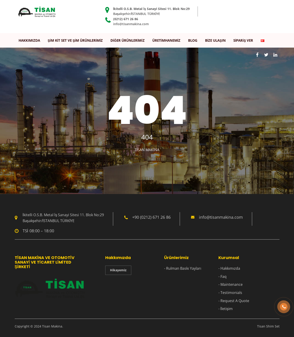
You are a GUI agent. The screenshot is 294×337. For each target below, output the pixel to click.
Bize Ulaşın (215, 40)
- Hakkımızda (229, 268)
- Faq (222, 276)
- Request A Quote (233, 300)
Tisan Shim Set (268, 326)
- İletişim (225, 308)
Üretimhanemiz (166, 40)
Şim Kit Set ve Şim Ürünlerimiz (75, 40)
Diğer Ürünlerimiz (127, 40)
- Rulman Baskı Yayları (182, 268)
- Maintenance (230, 284)
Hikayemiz (118, 270)
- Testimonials (230, 292)
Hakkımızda (29, 40)
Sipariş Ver (243, 40)
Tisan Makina (147, 149)
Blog (192, 40)
